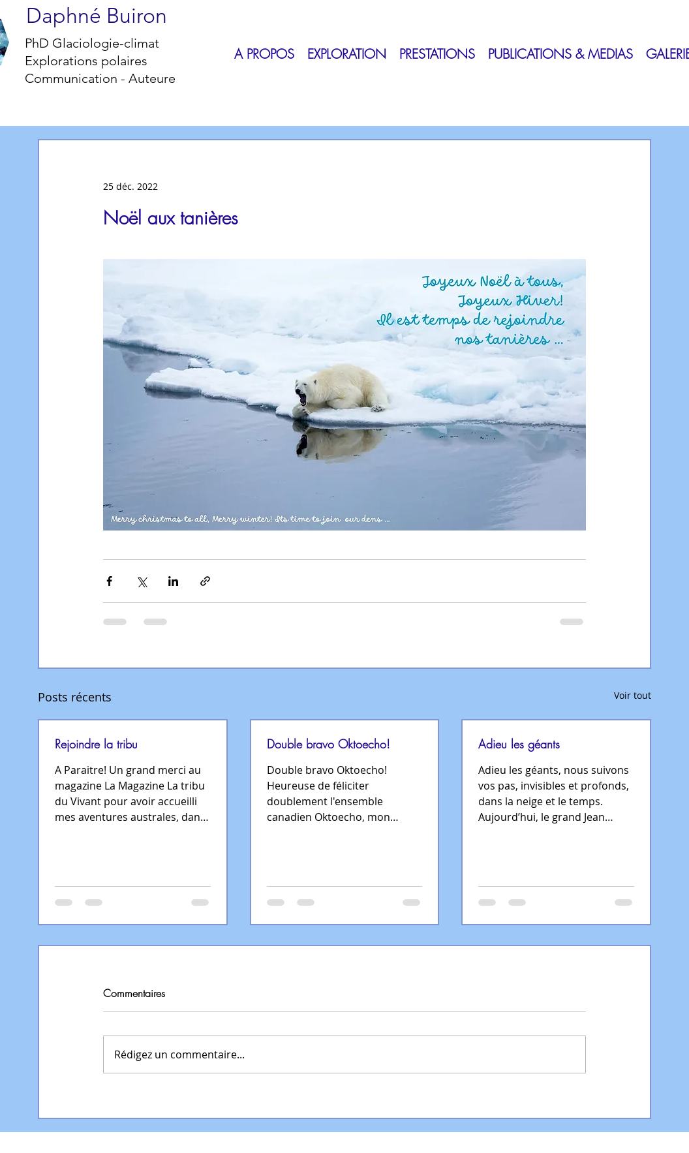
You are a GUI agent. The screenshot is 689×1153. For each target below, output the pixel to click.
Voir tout (632, 695)
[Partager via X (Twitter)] (141, 581)
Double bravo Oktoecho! (328, 744)
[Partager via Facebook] (109, 581)
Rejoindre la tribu (96, 744)
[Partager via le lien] (205, 581)
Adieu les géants (519, 744)
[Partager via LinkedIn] (173, 581)
